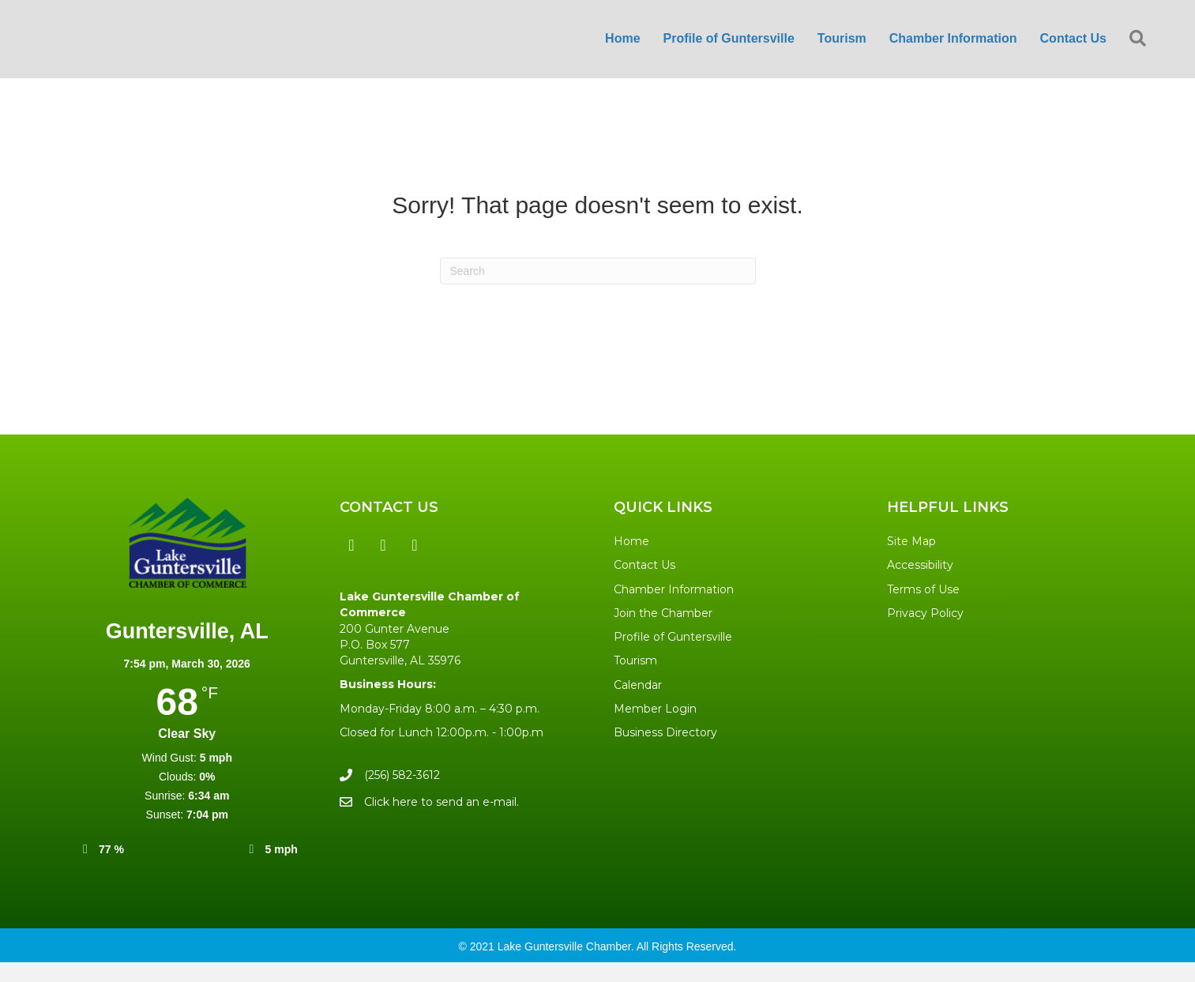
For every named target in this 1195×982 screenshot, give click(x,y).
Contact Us (644, 585)
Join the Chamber (663, 633)
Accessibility (920, 585)
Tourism (635, 681)
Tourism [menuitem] (841, 48)
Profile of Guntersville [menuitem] (729, 48)
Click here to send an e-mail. (441, 822)
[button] (1140, 49)
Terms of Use (923, 609)
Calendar (638, 705)
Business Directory (665, 753)
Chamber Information (674, 609)
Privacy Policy (925, 633)
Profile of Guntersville (673, 656)
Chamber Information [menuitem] (953, 48)
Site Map (911, 561)
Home (631, 561)
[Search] (598, 290)
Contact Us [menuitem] (1073, 48)
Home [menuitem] (622, 48)
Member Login (655, 728)
